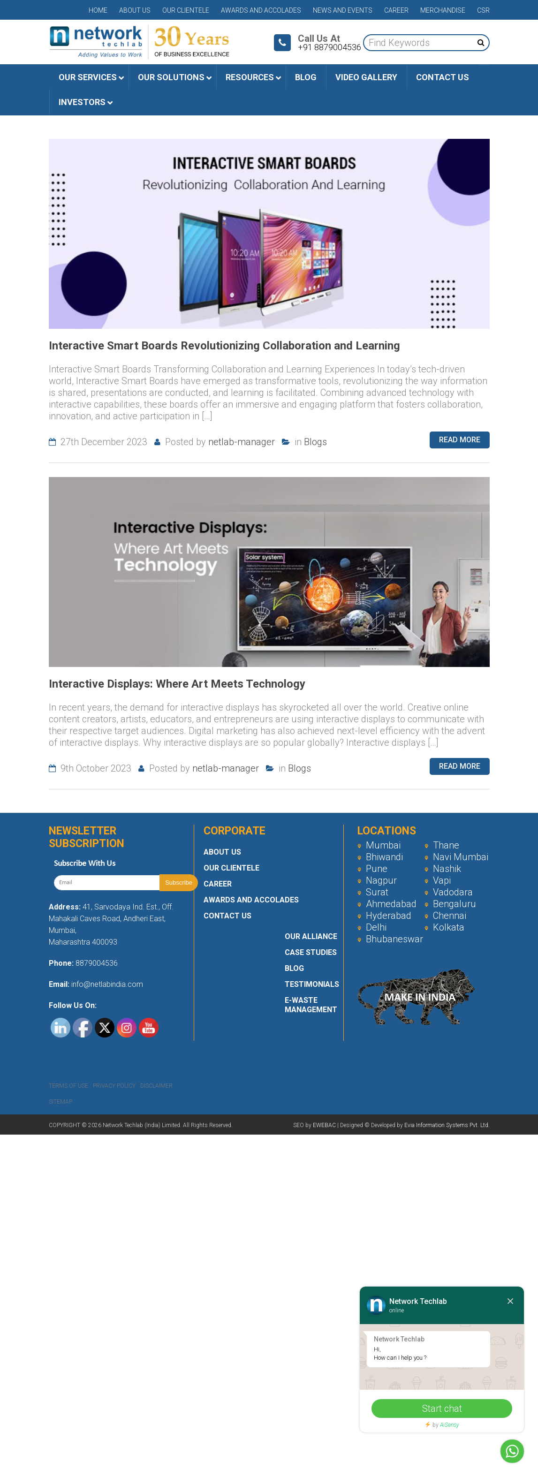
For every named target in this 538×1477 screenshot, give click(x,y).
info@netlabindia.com (106, 984)
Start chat (442, 1408)
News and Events (342, 10)
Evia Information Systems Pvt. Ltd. (447, 1125)
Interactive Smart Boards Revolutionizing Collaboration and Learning (224, 345)
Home (98, 10)
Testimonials (312, 984)
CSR (483, 10)
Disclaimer (156, 1086)
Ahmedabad (387, 903)
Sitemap (60, 1101)
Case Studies (311, 952)
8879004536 (97, 963)
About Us (135, 10)
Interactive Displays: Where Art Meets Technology (177, 683)
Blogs (315, 441)
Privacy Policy (114, 1086)
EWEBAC (324, 1125)
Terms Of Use (68, 1086)
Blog (294, 968)
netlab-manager (241, 441)
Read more (459, 439)
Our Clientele (185, 10)
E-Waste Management (311, 1005)
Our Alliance (311, 936)
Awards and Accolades (261, 10)
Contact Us (227, 915)
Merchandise (442, 10)
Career (396, 10)
